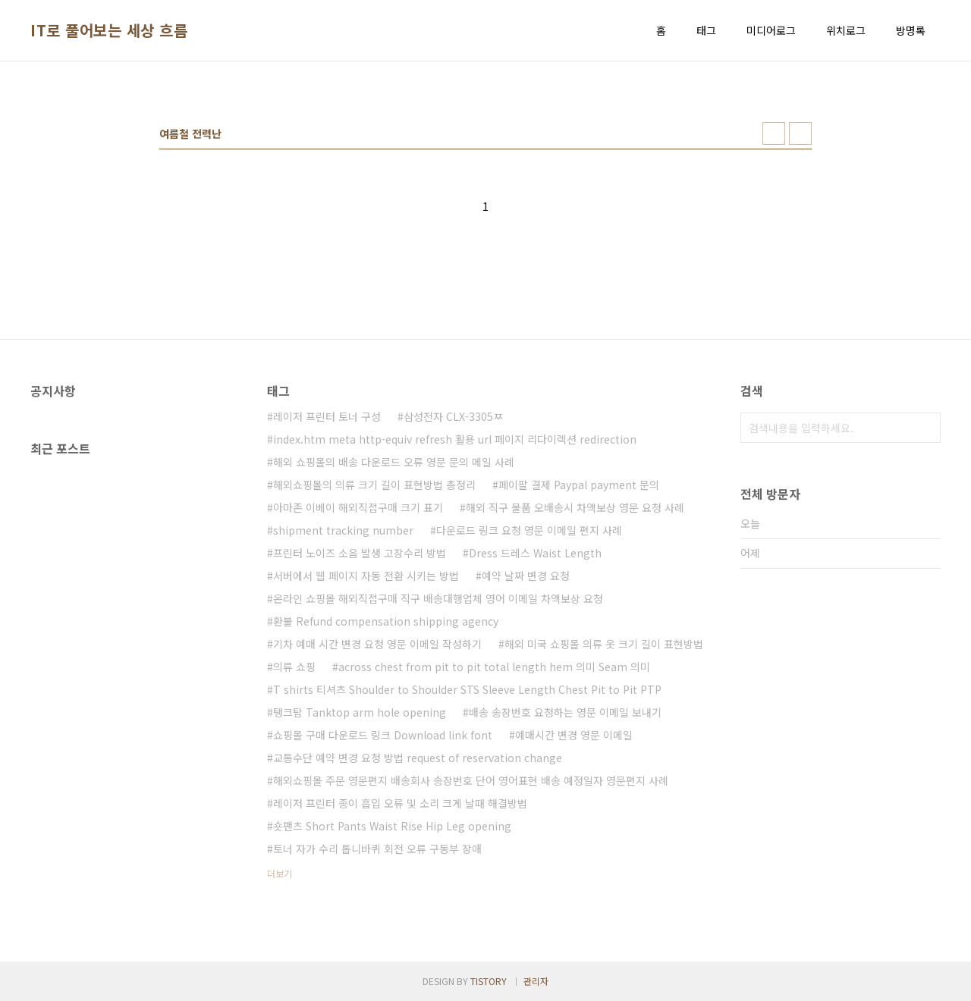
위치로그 (846, 30)
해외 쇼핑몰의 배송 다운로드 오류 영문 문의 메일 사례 (393, 461)
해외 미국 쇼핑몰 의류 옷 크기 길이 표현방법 (603, 643)
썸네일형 (773, 133)
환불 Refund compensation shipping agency (385, 621)
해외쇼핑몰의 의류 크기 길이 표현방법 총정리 (374, 484)
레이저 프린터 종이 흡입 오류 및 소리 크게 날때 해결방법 (400, 803)
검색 (925, 427)
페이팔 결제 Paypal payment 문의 (578, 484)
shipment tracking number (343, 530)
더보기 (279, 873)
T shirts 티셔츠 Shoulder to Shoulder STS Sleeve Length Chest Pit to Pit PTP (467, 689)
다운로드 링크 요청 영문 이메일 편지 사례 (529, 530)
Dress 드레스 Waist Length (535, 552)
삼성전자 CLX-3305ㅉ (453, 416)
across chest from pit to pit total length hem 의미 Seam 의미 (494, 666)
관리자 (535, 980)
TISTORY (488, 980)
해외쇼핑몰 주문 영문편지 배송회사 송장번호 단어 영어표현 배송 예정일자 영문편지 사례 (470, 780)
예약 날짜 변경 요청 (526, 575)
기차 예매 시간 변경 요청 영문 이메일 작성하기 (377, 643)
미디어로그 (771, 30)
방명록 (910, 30)
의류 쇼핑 (294, 666)
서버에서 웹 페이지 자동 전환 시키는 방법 (366, 575)
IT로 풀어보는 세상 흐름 (108, 30)
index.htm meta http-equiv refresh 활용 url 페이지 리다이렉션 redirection (454, 439)
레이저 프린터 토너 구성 (327, 416)
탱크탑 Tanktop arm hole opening (359, 712)
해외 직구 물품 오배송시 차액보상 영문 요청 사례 (575, 507)
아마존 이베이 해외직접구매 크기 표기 (358, 507)
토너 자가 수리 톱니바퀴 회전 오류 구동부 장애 (377, 848)
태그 (706, 30)
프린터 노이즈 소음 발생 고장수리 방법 (359, 552)
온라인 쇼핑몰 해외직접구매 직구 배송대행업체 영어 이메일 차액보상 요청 (438, 598)
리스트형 (800, 133)
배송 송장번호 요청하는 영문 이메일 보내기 (565, 712)
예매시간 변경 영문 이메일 (574, 734)
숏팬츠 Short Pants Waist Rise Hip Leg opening (392, 825)
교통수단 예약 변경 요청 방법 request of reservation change (417, 757)
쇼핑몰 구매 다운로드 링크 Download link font (382, 734)
